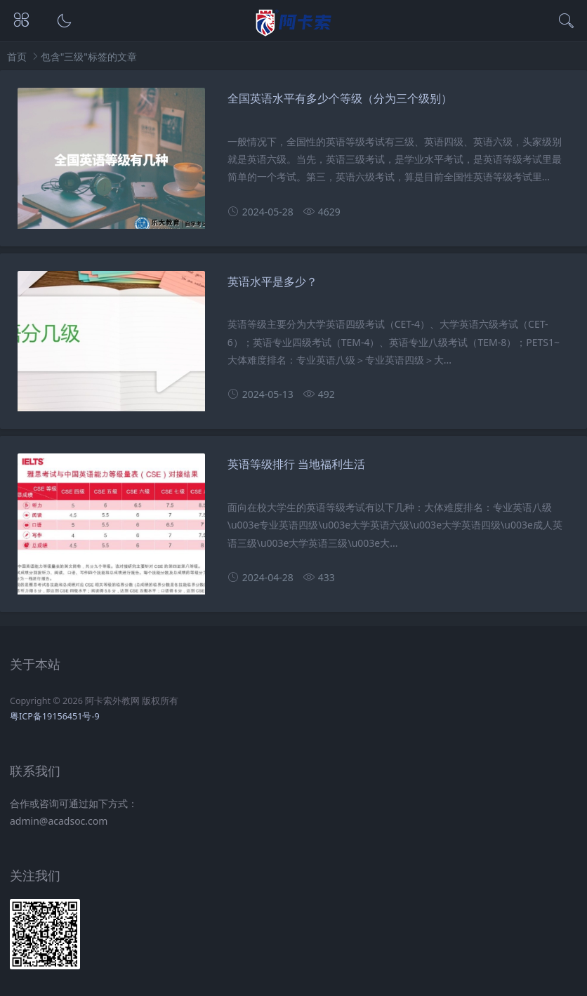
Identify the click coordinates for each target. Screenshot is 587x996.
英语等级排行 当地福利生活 (296, 464)
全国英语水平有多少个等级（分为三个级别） (339, 99)
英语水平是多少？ (272, 282)
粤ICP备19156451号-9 (55, 716)
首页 (17, 56)
